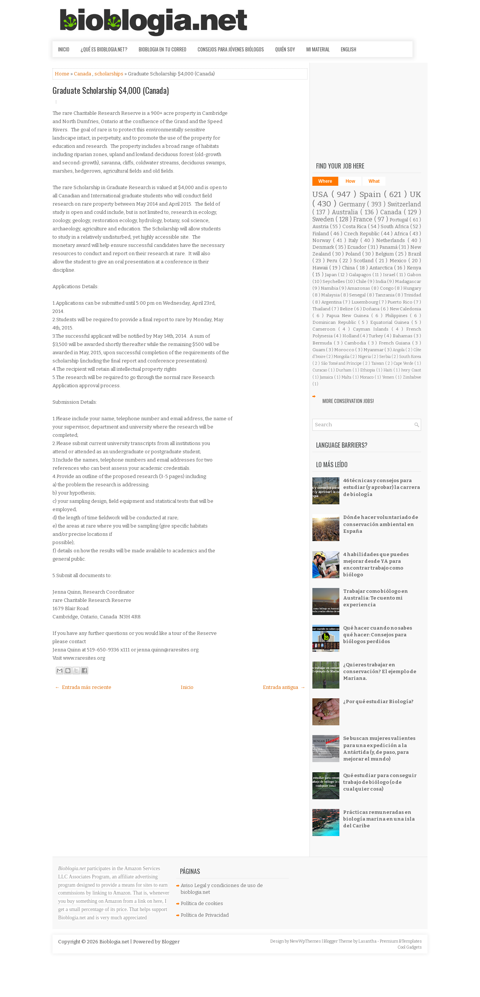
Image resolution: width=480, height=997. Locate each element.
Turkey (376, 335)
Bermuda (323, 343)
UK (415, 194)
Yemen (388, 377)
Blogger (171, 941)
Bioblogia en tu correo (162, 49)
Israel (389, 274)
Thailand (322, 308)
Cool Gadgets (410, 947)
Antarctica (381, 268)
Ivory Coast (411, 370)
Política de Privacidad (205, 915)
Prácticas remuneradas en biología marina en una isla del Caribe (379, 819)
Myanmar (373, 349)
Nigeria (365, 356)
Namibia (330, 288)
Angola (399, 349)
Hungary (412, 288)
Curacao (320, 370)
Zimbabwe (412, 377)
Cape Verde (403, 363)
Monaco (367, 377)
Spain (371, 194)
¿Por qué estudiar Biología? (378, 701)
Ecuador (357, 247)
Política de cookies (202, 903)
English (348, 49)
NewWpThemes (306, 941)
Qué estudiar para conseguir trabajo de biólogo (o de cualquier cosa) (380, 782)
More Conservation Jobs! (348, 401)
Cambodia (356, 343)
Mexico (399, 260)
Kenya (414, 268)
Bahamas (403, 335)
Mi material (318, 49)
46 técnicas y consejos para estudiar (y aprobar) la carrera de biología (381, 487)
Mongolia (342, 356)
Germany (353, 204)
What (374, 181)
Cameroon (325, 329)
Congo (387, 288)
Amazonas (359, 288)
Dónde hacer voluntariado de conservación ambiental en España (380, 524)
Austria (321, 226)
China (349, 268)
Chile (361, 281)
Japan (331, 274)
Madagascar (408, 281)
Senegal (357, 295)
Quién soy (285, 49)
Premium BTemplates (401, 941)
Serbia (385, 356)
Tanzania (385, 295)
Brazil (414, 254)
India (381, 281)
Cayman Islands (372, 329)
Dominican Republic (335, 322)
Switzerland (404, 204)
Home (62, 74)
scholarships (109, 74)
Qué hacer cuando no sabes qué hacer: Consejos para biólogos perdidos (377, 634)
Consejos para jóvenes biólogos (231, 49)
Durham (344, 370)
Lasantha (367, 941)
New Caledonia (406, 308)
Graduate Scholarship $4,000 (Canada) (110, 90)
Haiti (388, 370)
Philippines (397, 315)
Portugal (400, 220)
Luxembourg (365, 302)
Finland (321, 233)
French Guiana (395, 343)
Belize (347, 308)
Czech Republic (362, 233)
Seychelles (334, 281)
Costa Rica (355, 226)
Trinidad (412, 295)
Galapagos (360, 274)
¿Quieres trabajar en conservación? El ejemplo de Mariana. (379, 671)
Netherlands (391, 240)
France (363, 219)
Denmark (323, 247)
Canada (83, 74)
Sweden (324, 219)
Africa (402, 233)
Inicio (63, 49)
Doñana (372, 308)
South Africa (395, 226)
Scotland (364, 260)
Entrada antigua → (284, 687)
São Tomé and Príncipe (342, 363)
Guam (319, 349)
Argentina (332, 302)
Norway (322, 240)
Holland (351, 335)
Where (325, 181)
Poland (353, 254)
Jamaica (327, 377)
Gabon (414, 274)
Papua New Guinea (349, 315)
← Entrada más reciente (83, 687)
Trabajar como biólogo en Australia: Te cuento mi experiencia (375, 598)
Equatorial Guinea (390, 322)
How (350, 181)
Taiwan (378, 363)
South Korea (410, 356)
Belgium (385, 254)
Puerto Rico (400, 302)
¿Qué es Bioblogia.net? (104, 49)
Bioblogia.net (114, 941)
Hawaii (320, 268)
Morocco (344, 349)
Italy (354, 240)
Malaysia (330, 295)
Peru (333, 260)
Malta (347, 377)
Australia (346, 212)
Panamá (389, 247)
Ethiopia (368, 370)
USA (322, 194)
